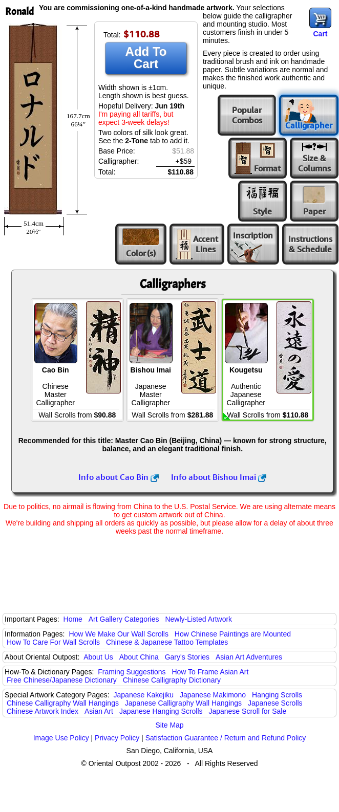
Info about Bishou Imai (218, 477)
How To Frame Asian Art (210, 672)
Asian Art (98, 711)
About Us (98, 657)
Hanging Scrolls (277, 695)
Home (72, 619)
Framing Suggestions (131, 672)
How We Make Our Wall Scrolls (118, 634)
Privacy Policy (117, 738)
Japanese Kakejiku (144, 695)
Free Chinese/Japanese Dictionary (62, 680)
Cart (320, 34)
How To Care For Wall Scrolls (53, 642)
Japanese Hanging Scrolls (161, 711)
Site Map (169, 725)
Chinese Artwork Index (42, 711)
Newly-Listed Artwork (198, 619)
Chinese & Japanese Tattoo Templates (167, 642)
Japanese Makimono (213, 695)
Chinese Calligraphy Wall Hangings (63, 703)
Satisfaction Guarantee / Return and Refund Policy (225, 738)
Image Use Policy (61, 738)
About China (139, 657)
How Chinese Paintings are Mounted (233, 634)
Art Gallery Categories (124, 619)
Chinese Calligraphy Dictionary (172, 680)
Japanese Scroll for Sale (247, 711)
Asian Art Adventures (249, 657)
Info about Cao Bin (118, 477)
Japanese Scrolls (275, 703)
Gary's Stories (187, 657)
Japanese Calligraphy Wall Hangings (183, 703)
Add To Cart (146, 58)
